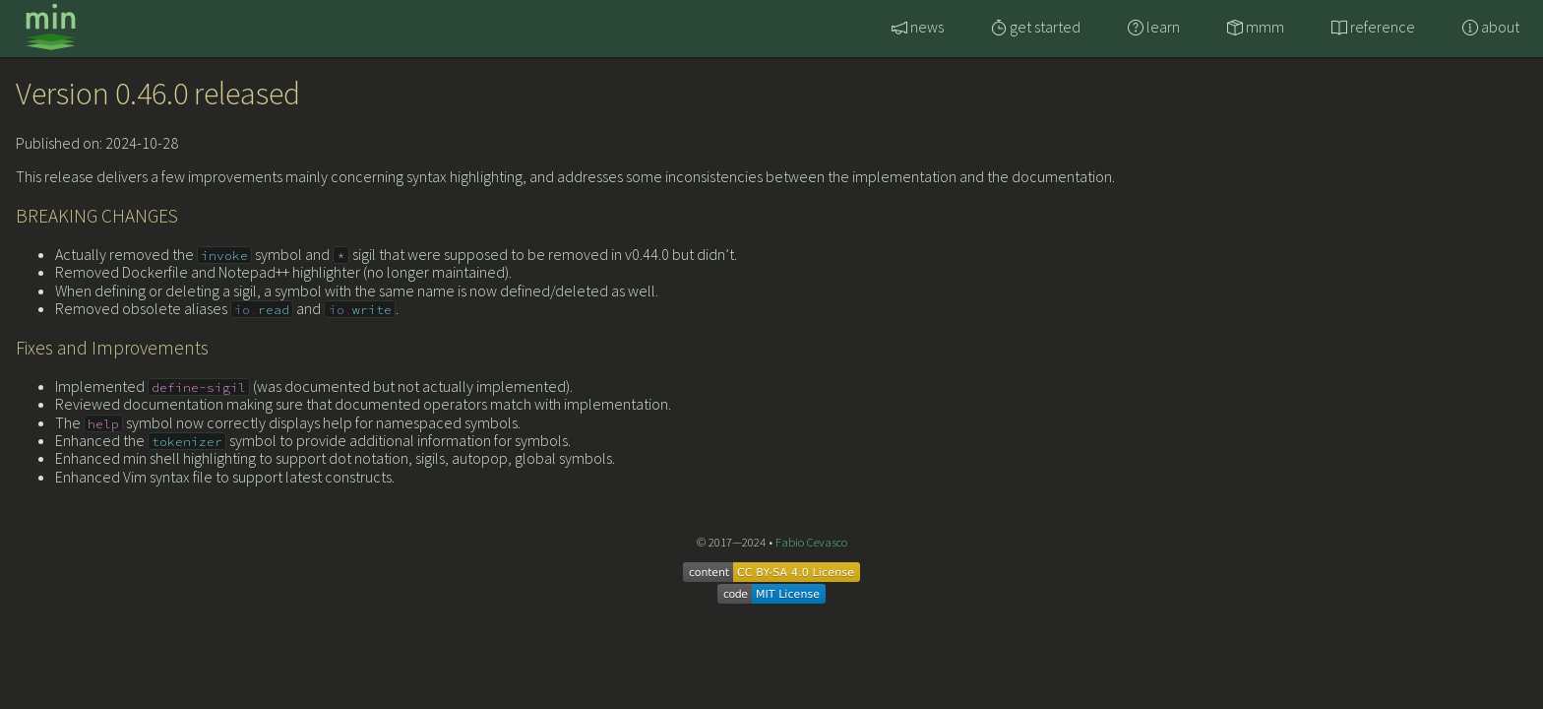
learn (1154, 26)
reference (1373, 26)
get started (1035, 26)
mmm (1255, 26)
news (918, 26)
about (1490, 26)
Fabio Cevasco (811, 541)
